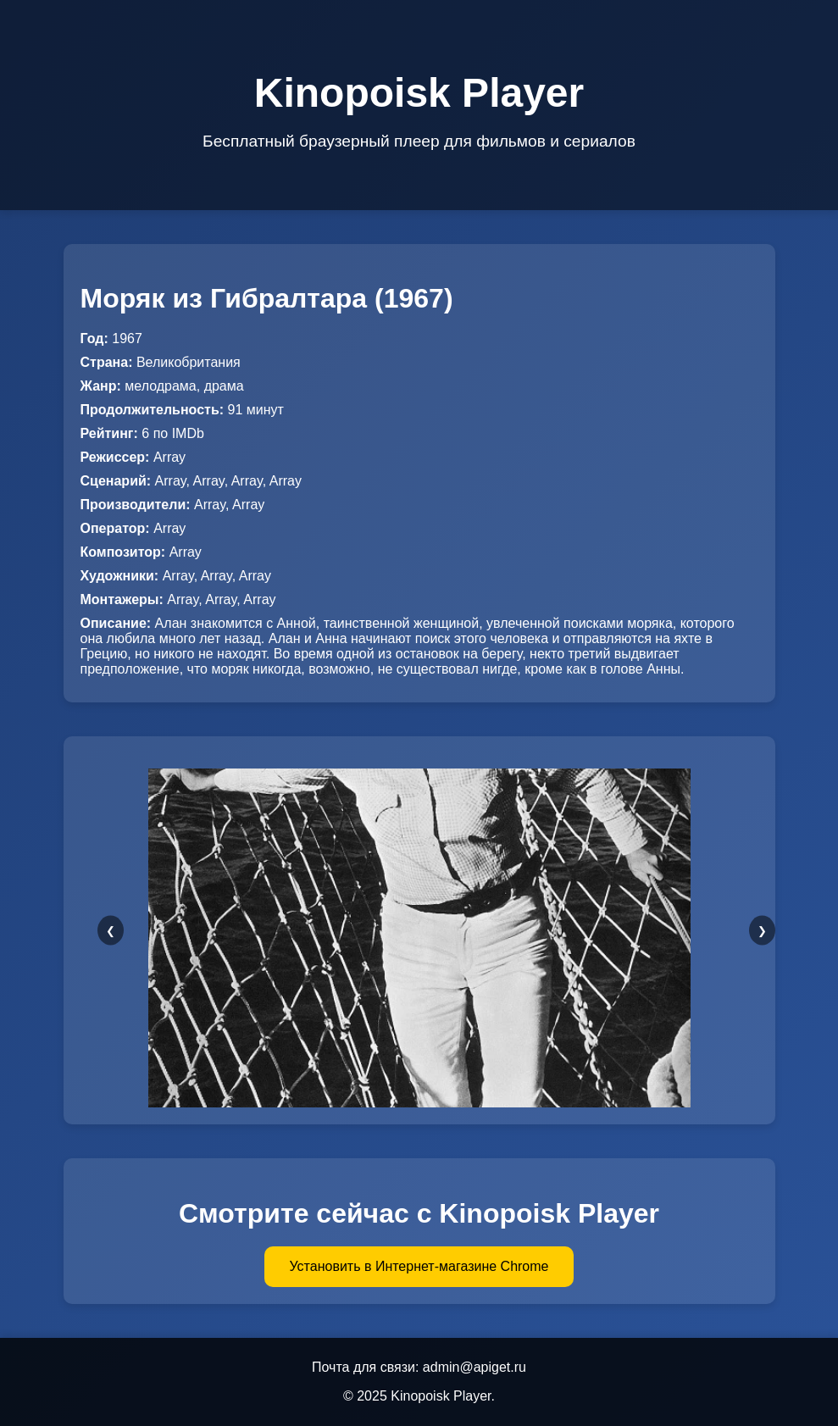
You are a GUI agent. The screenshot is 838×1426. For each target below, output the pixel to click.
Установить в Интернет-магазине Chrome (419, 1266)
